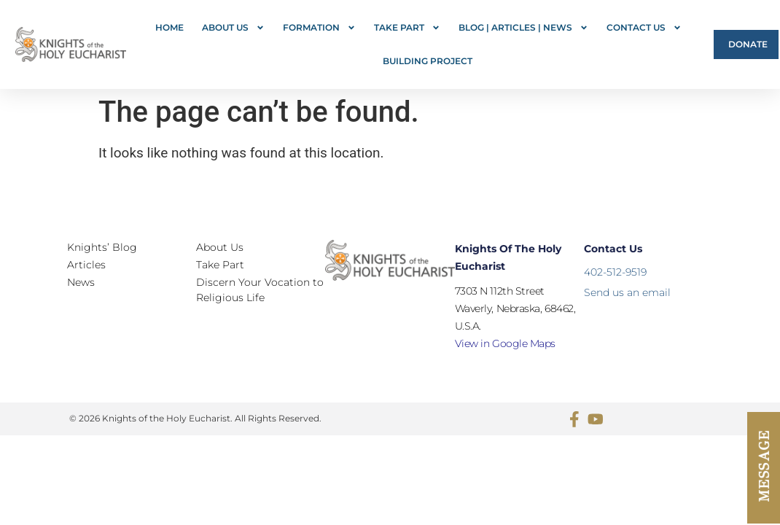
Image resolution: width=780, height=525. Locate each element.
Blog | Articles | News (523, 27)
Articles (86, 264)
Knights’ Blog (102, 247)
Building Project (427, 60)
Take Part (407, 27)
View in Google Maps (505, 343)
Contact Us (644, 27)
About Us (233, 27)
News (81, 282)
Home (169, 27)
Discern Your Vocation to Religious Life (260, 290)
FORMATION (319, 27)
